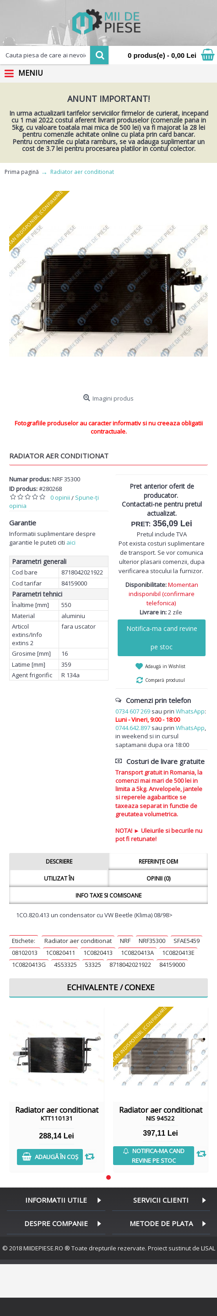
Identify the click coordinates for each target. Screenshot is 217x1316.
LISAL (208, 1248)
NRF (125, 941)
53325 (93, 964)
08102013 (25, 952)
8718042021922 (130, 964)
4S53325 (65, 964)
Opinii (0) (158, 878)
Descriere (59, 861)
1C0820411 (60, 952)
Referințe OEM (158, 861)
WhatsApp (190, 711)
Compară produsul (165, 680)
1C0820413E (178, 952)
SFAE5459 (187, 941)
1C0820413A (137, 952)
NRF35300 (152, 941)
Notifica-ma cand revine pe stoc (161, 637)
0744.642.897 (132, 728)
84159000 (172, 964)
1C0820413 (98, 952)
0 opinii (60, 497)
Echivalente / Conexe (111, 987)
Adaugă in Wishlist (165, 666)
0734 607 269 (132, 711)
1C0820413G (29, 964)
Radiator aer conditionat (78, 941)
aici (71, 542)
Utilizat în (59, 878)
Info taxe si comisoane (108, 895)
